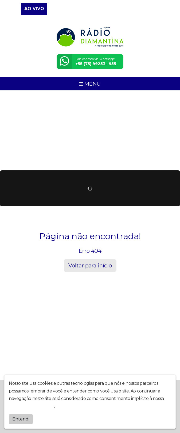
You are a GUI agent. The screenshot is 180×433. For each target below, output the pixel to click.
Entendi (20, 419)
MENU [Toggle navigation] (90, 84)
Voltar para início (90, 265)
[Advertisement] (90, 130)
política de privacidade (31, 406)
